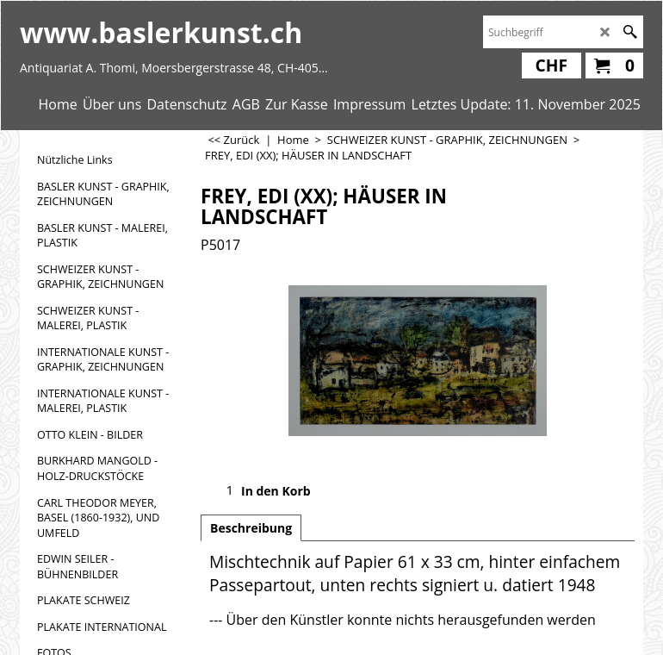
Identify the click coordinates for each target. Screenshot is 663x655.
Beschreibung (251, 528)
